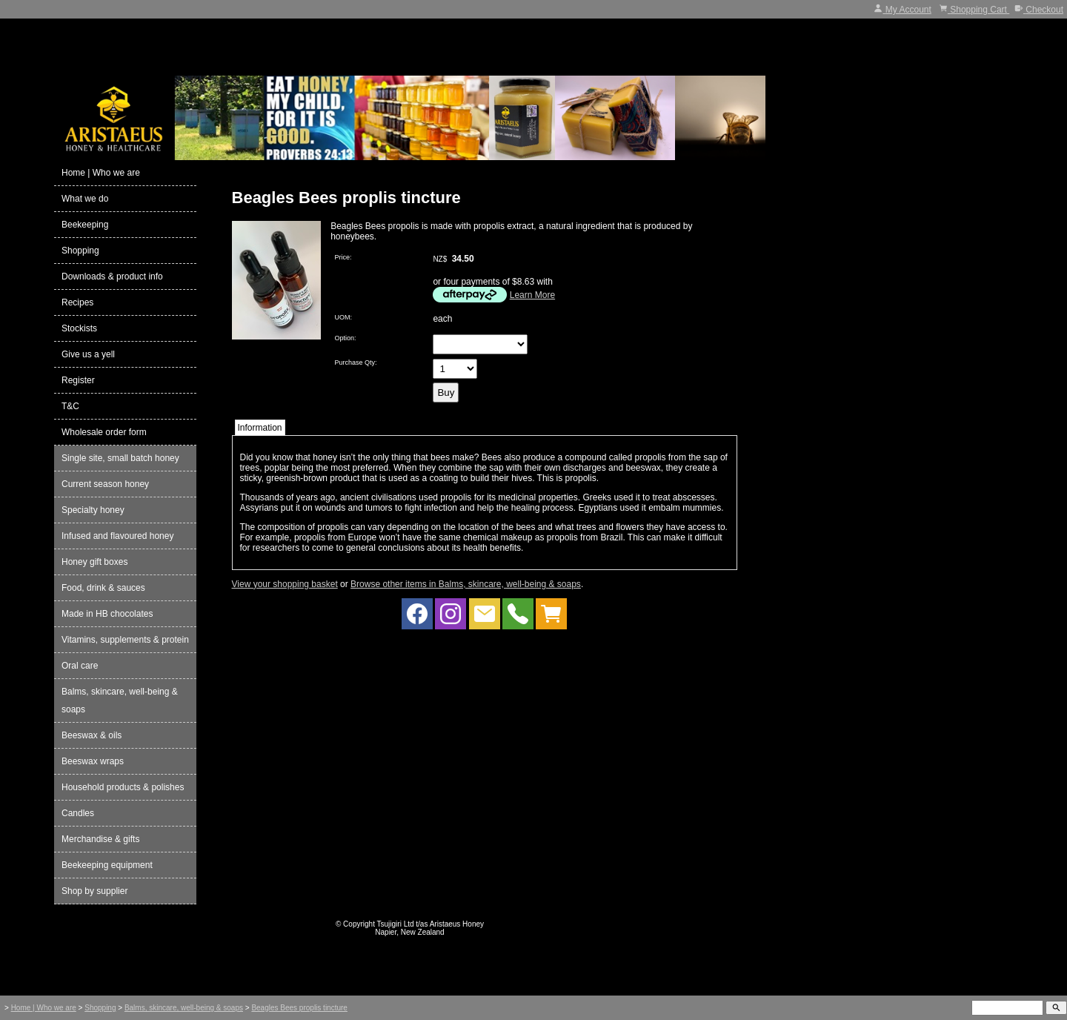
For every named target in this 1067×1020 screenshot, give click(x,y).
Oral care (80, 665)
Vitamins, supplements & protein (125, 640)
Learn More (532, 295)
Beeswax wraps (93, 761)
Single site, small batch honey (120, 458)
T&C (70, 406)
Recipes (77, 302)
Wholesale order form (104, 432)
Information (260, 428)
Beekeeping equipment (107, 865)
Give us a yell (88, 354)
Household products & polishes (123, 787)
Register (78, 380)
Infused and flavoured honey (117, 536)
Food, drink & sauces (103, 588)
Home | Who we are (101, 173)
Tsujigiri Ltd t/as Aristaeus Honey (431, 924)
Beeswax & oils (92, 735)
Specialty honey (93, 510)
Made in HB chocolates (107, 614)
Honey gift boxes (94, 562)
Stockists (79, 328)
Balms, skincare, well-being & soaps (120, 700)
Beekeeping (85, 224)
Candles (78, 813)
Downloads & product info (112, 276)
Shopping (80, 250)
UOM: (344, 317)
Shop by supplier (94, 891)
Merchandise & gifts (100, 839)
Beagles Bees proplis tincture (299, 1008)
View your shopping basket (285, 584)
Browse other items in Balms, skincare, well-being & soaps (465, 584)
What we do (85, 198)
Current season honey (105, 484)
